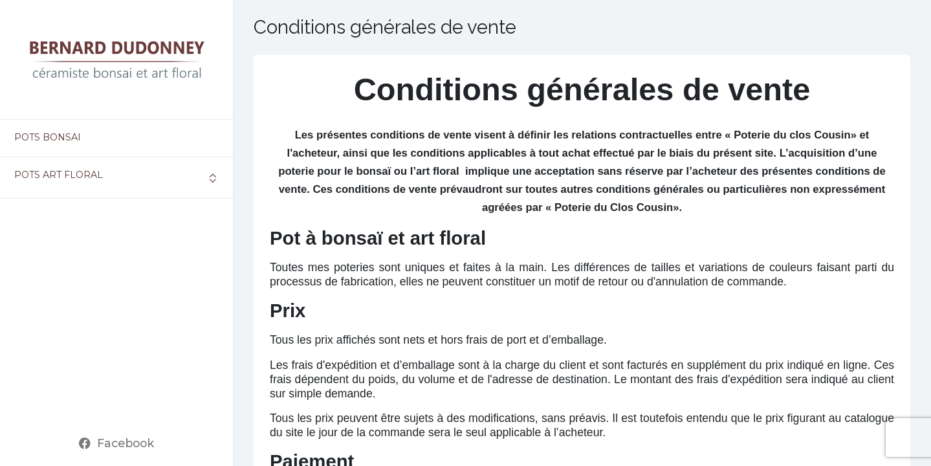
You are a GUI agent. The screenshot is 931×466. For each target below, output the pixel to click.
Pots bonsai (47, 137)
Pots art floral (58, 175)
